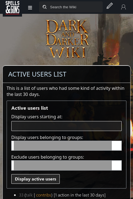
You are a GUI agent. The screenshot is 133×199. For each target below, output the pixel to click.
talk (29, 195)
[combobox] (66, 126)
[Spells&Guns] (12, 7)
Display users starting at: (37, 117)
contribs (43, 195)
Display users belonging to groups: (47, 137)
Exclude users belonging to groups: (47, 157)
